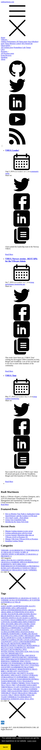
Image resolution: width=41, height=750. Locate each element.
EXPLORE (29, 626)
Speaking (4, 57)
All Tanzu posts (21, 41)
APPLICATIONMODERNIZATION (14, 610)
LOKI (21, 642)
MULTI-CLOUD (7, 647)
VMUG (33, 568)
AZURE (4, 614)
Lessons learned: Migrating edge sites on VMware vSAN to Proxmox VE (19, 536)
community (35, 171)
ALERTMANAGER (21, 606)
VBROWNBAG (7, 687)
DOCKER (10, 624)
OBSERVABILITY (15, 653)
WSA (27, 699)
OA (37, 651)
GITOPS (25, 630)
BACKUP (12, 614)
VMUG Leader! (12, 150)
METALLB (5, 644)
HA (32, 632)
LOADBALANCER (16, 640)
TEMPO (14, 683)
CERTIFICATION (8, 554)
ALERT (9, 606)
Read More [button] (5, 504)
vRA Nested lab (26, 43)
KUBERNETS (6, 564)
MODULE (22, 645)
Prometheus (18, 47)
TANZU (18, 552)
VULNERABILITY (24, 697)
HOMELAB (26, 634)
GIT (12, 630)
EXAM (21, 626)
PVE (32, 665)
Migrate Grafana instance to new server (19, 531)
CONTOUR (6, 622)
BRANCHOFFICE (8, 616)
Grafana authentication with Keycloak (18, 533)
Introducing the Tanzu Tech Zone (16, 522)
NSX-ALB (24, 651)
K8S (4, 598)
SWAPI (32, 677)
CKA (3, 49)
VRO (16, 695)
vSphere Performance (8, 41)
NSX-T (32, 651)
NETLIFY (5, 649)
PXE (37, 665)
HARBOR (15, 562)
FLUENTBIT (26, 628)
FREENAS (5, 630)
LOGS (16, 642)
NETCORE (17, 564)
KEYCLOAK (17, 638)
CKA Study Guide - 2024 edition (16, 518)
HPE (25, 552)
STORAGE (33, 675)
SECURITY (22, 673)
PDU (3, 659)
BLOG (14, 560)
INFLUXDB (19, 636)
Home (3, 38)
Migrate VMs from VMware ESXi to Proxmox (21, 539)
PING (22, 661)
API (13, 608)
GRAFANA (33, 554)
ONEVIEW (30, 655)
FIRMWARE (16, 628)
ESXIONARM (7, 626)
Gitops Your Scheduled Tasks (15, 520)
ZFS (32, 699)
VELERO (24, 689)
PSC (23, 665)
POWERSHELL (22, 566)
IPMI (37, 636)
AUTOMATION (18, 612)
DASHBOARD (17, 622)
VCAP (17, 687)
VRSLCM (30, 695)
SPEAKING (22, 554)
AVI (8, 560)
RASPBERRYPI (17, 667)
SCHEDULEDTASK (9, 673)
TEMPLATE (6, 683)
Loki (24, 47)
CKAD (25, 618)
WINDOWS (6, 699)
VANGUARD (31, 685)
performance (10, 284)
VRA (17, 602)
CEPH (31, 616)
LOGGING (34, 640)
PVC (27, 665)
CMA (12, 620)
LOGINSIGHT (7, 642)
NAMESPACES (20, 647)
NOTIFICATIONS (8, 651)
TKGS (9, 685)
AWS (31, 612)
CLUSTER (5, 620)
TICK (28, 683)
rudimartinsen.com (20, 19)
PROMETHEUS (32, 663)
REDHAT (14, 669)
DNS (3, 624)
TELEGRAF (27, 681)
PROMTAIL (6, 665)
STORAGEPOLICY (9, 677)
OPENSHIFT (6, 657)
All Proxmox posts (7, 53)
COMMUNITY (21, 620)
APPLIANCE (21, 608)
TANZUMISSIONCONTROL (28, 679)
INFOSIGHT (30, 636)
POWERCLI (9, 602)
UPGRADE (21, 685)
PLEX (28, 661)
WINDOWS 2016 (18, 699)
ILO (3, 636)
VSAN (25, 570)
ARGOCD (32, 610)
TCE (19, 681)
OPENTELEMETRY (20, 657)
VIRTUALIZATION (15, 691)
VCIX (32, 687)
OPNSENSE (33, 657)
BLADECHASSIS (23, 614)
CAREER (25, 616)
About (3, 59)
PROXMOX (6, 556)
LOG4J (27, 640)
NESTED (30, 647)
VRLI (11, 695)
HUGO (34, 634)
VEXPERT (33, 689)
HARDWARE (16, 634)
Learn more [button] (31, 741)
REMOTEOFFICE (25, 669)
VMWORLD (6, 693)
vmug (7, 173)
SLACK (30, 673)
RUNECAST (6, 568)
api (24, 284)
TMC (14, 685)
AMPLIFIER (6, 608)
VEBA (10, 689)
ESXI (33, 624)
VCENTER (25, 687)
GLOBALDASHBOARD (10, 632)
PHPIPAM (15, 661)
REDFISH (5, 669)
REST (34, 669)
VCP (37, 687)
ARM (9, 612)
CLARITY (32, 618)
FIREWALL (6, 628)
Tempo (28, 47)
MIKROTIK (26, 644)
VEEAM (16, 689)
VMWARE (6, 550)
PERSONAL (6, 661)
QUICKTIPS (6, 667)
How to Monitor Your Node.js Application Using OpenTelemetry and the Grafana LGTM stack (22, 515)
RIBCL (4, 671)
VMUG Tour (10, 375)
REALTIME (29, 667)
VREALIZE (8, 552)
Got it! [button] (5, 747)
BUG (18, 616)
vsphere (8, 398)
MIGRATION (15, 644)
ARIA (3, 560)
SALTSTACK (23, 671)
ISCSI (3, 638)
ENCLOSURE (25, 624)
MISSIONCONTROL (9, 645)
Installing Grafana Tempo (14, 541)
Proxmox (5, 51)
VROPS (22, 695)
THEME (22, 683)
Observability (6, 45)
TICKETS (35, 683)
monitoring (19, 284)
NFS (25, 649)
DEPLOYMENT (29, 622)
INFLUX (9, 636)
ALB (3, 606)
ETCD (15, 626)
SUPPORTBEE (23, 677)
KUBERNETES (19, 550)
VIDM (4, 691)
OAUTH (4, 653)
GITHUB (18, 630)
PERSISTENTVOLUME (29, 659)
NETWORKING (16, 649)
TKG (3, 685)
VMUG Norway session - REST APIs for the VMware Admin (21, 260)
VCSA (4, 689)
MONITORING (32, 645)
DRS (16, 624)
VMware (5, 40)
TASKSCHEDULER (9, 681)
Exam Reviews (6, 55)
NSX (24, 564)
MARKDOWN (30, 642)
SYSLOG (5, 679)
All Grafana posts (7, 47)
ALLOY (32, 606)
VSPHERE (32, 570)
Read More (9, 254)
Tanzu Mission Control (13, 43)
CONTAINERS (33, 620)
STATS (25, 675)
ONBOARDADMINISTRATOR (13, 655)
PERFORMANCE (8, 566)
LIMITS (4, 640)
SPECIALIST (16, 675)
